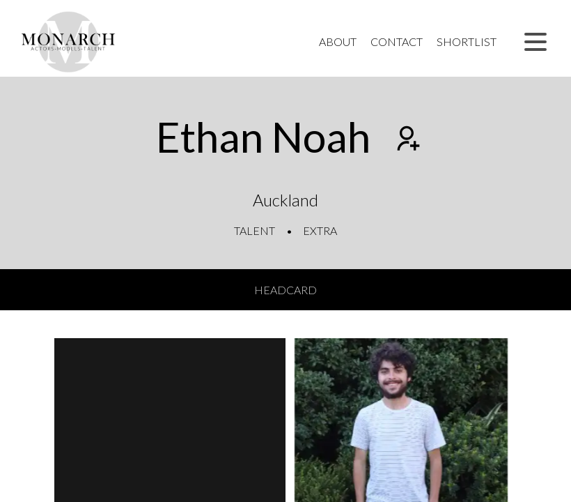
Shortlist (466, 41)
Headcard (285, 289)
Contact (396, 41)
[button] (535, 42)
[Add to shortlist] (406, 140)
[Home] (68, 42)
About (338, 41)
